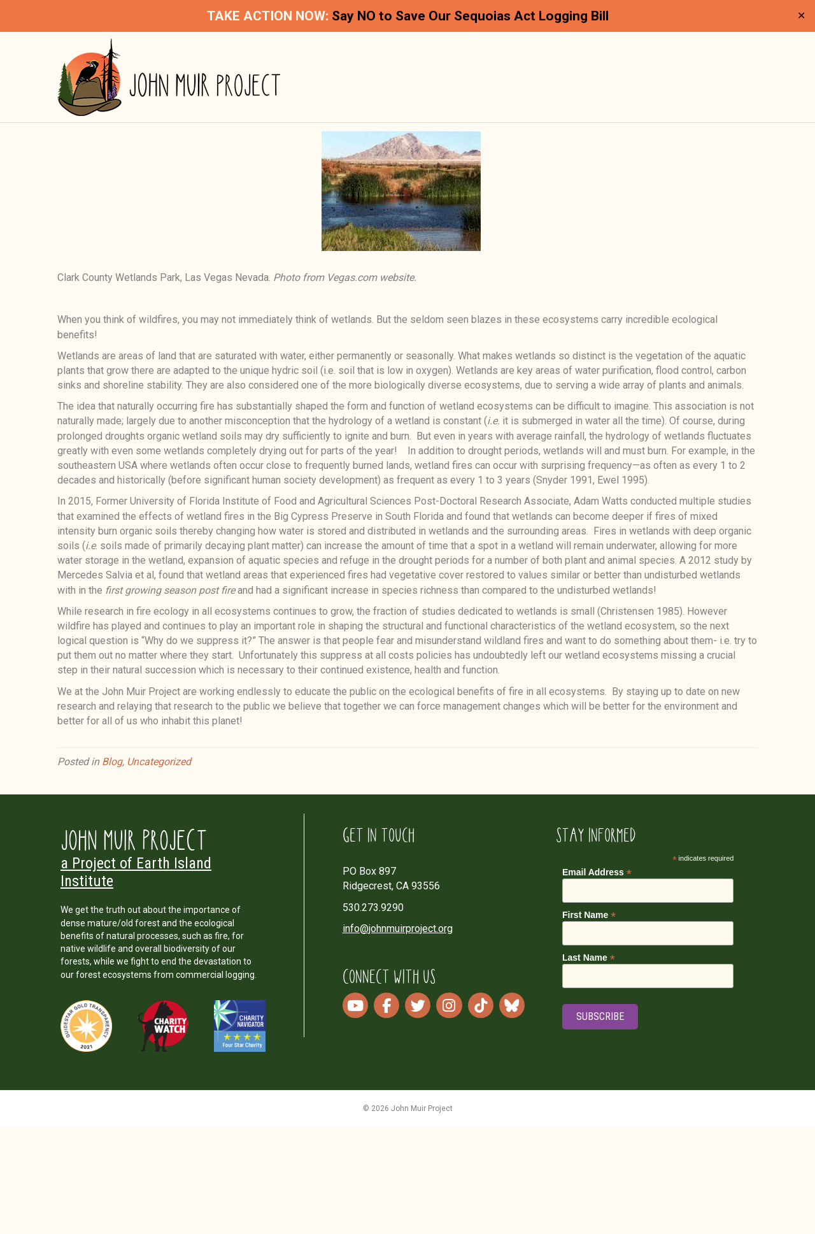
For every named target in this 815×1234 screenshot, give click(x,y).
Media (566, 84)
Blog (112, 869)
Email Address (597, 979)
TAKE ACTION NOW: (268, 16)
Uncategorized (159, 869)
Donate (725, 84)
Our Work (494, 84)
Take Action (648, 84)
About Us (413, 84)
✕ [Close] (801, 16)
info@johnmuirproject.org (398, 1036)
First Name (589, 1022)
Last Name (588, 1065)
